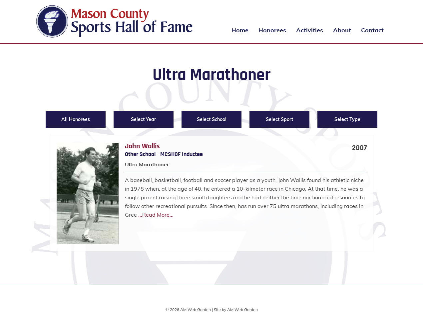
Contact (372, 30)
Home (239, 30)
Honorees (272, 30)
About (342, 30)
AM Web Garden (242, 309)
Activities (309, 30)
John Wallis (142, 146)
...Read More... (156, 214)
